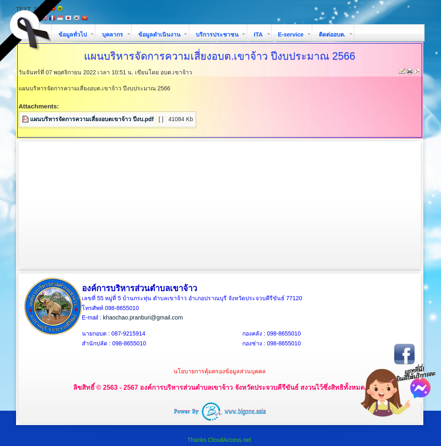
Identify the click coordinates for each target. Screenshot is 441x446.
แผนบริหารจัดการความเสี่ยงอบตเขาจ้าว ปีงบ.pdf (92, 119)
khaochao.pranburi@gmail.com (143, 317)
